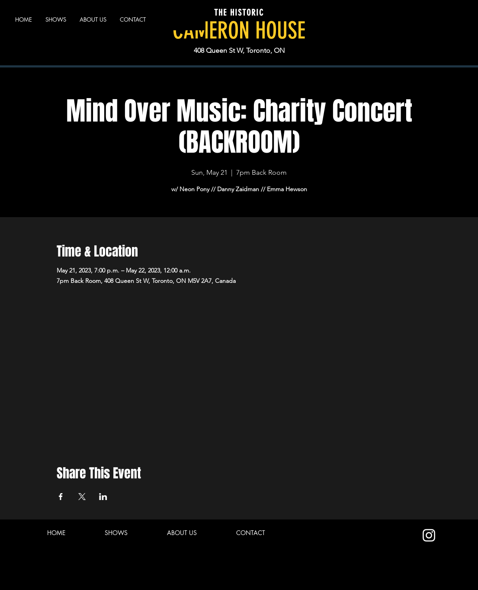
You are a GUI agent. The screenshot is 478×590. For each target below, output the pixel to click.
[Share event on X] (82, 496)
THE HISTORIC (239, 12)
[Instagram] (428, 535)
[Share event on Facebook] (61, 496)
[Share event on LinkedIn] (103, 496)
